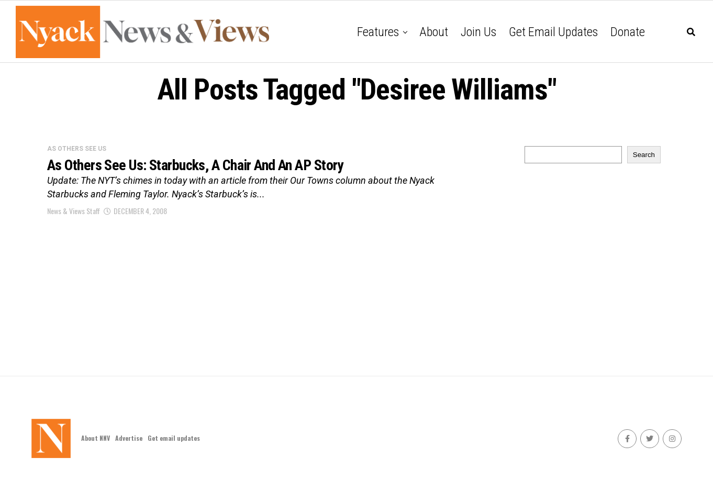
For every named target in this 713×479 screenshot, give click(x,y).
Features (378, 32)
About (433, 32)
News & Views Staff (73, 210)
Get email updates (553, 32)
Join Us (478, 32)
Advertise (128, 437)
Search (644, 155)
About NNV (95, 437)
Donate (627, 32)
